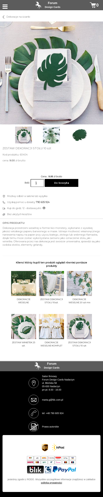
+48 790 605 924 (55, 413)
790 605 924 (43, 202)
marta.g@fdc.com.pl (52, 399)
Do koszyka (61, 183)
